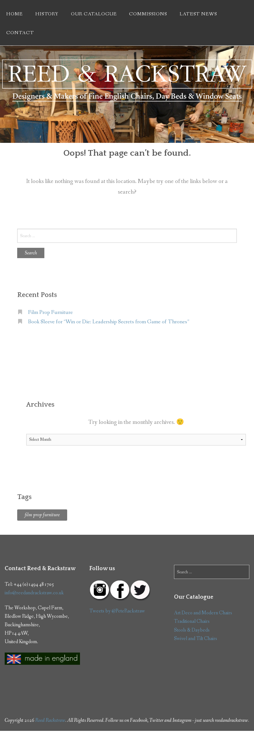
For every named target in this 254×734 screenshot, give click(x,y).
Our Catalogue (94, 14)
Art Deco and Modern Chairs (203, 613)
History (47, 14)
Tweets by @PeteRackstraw (117, 611)
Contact (20, 33)
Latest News (198, 14)
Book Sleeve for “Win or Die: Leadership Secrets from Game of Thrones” (108, 321)
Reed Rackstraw (50, 720)
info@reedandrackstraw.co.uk (34, 593)
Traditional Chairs (192, 621)
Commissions (148, 14)
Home (14, 14)
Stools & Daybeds (192, 630)
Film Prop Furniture (50, 312)
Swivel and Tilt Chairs (195, 638)
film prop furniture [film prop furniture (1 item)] (42, 515)
